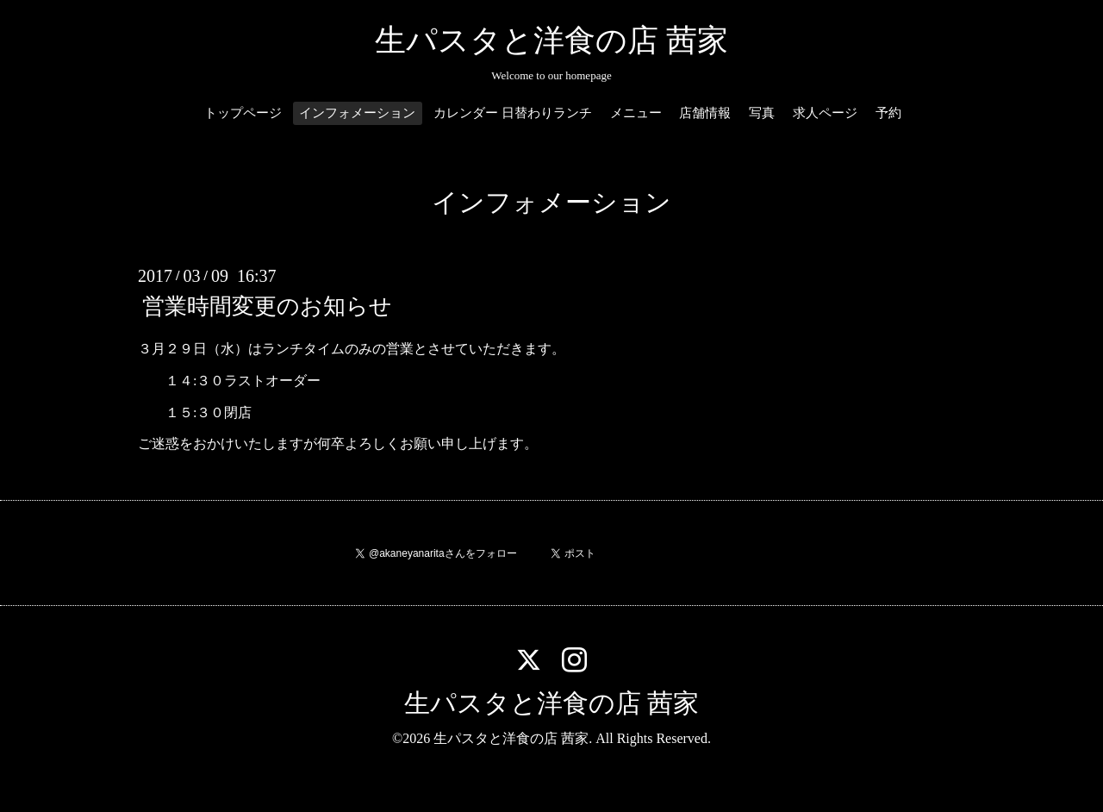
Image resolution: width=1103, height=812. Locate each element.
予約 (888, 113)
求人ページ (825, 113)
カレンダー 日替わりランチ (512, 113)
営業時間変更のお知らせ (267, 306)
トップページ (243, 113)
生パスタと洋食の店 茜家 (551, 40)
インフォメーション (357, 113)
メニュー (636, 113)
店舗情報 (705, 113)
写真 (762, 113)
